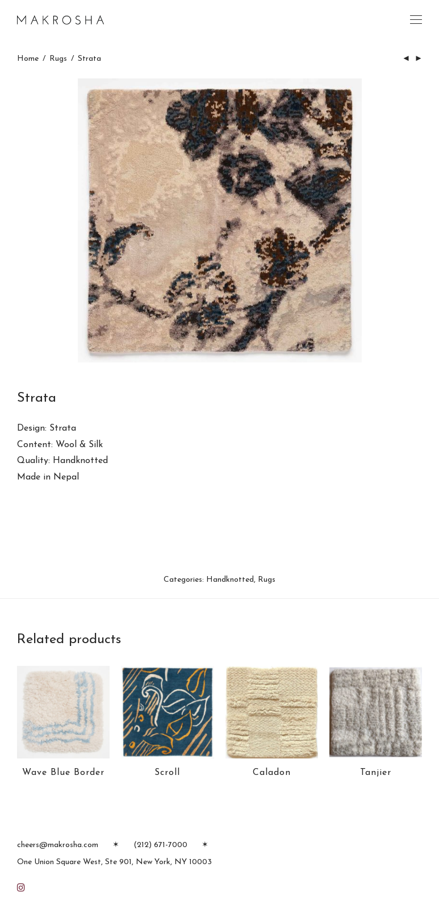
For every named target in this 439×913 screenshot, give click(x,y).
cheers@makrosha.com (57, 845)
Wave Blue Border (63, 772)
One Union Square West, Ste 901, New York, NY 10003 (114, 862)
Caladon (272, 772)
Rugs (58, 59)
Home (28, 59)
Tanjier (375, 772)
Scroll (167, 772)
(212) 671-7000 (160, 845)
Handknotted (230, 580)
